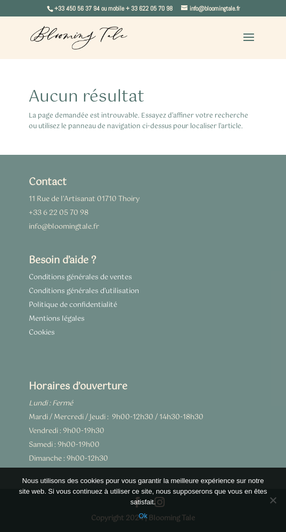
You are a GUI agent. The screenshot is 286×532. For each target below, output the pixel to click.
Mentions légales (57, 319)
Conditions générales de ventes (80, 277)
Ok (143, 516)
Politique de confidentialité (73, 305)
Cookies (42, 332)
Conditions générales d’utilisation (84, 291)
